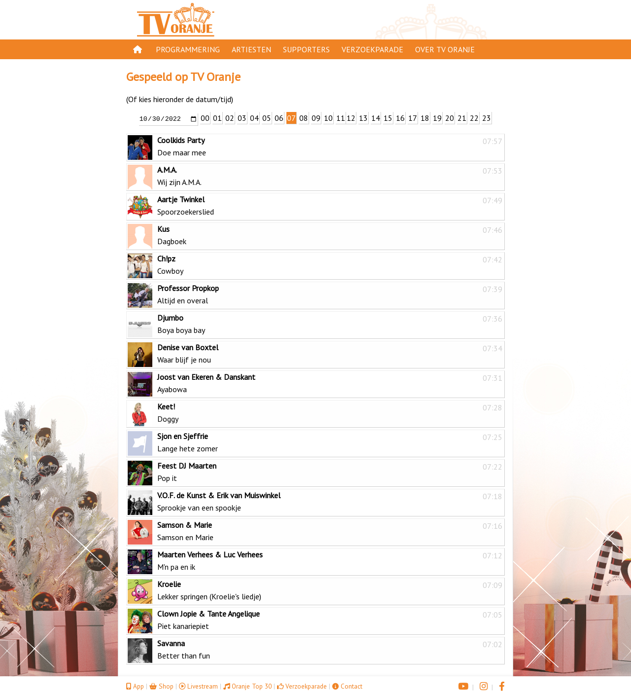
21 (461, 118)
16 (400, 118)
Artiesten (251, 49)
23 (486, 118)
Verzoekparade (372, 49)
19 (437, 118)
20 (449, 118)
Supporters (306, 49)
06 (279, 118)
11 (340, 118)
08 (303, 118)
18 (425, 118)
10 (328, 118)
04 (254, 118)
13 (363, 118)
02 (229, 118)
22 (474, 118)
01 (217, 118)
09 (316, 118)
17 (412, 118)
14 (375, 118)
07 (291, 118)
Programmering (188, 49)
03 (242, 118)
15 (388, 118)
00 (205, 118)
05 (266, 118)
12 (351, 118)
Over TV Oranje (445, 49)
